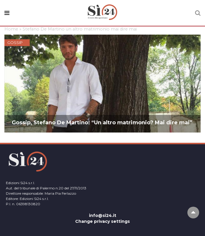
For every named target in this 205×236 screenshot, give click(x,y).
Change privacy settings (102, 221)
